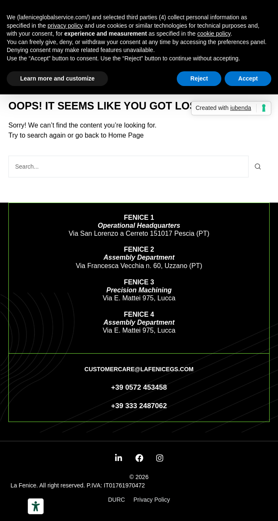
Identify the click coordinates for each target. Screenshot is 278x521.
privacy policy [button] (65, 25)
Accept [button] (248, 78)
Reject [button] (199, 78)
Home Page (126, 135)
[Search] (258, 166)
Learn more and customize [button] (57, 78)
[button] (139, 369)
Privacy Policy (152, 499)
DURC (116, 499)
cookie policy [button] (214, 33)
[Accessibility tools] (36, 506)
